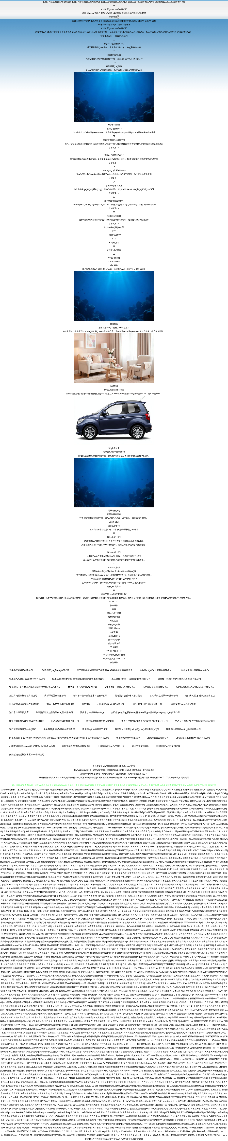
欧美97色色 (65, 881)
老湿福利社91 (86, 987)
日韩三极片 (57, 1135)
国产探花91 (75, 1112)
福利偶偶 (59, 1108)
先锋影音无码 (89, 1052)
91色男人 (86, 793)
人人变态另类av (75, 1006)
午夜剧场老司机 (205, 896)
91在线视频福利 (44, 843)
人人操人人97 (22, 964)
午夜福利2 (222, 1108)
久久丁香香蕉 (126, 976)
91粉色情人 (185, 915)
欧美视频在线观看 (133, 820)
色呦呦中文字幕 (44, 1071)
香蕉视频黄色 (86, 835)
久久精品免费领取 (183, 911)
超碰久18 (26, 1021)
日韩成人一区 (220, 1033)
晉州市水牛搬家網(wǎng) (92, 712)
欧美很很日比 (24, 1029)
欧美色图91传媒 (91, 862)
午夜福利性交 (80, 926)
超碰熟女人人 (29, 881)
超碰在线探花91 (112, 858)
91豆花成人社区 (89, 1101)
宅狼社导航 (96, 793)
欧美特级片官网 (83, 1078)
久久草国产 (9, 820)
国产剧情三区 (93, 1014)
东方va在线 (49, 1112)
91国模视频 (20, 1089)
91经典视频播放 (115, 827)
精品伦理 (25, 877)
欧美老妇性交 (156, 1120)
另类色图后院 (190, 1093)
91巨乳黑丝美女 (159, 1010)
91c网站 (98, 805)
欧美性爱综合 (206, 873)
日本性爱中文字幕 (161, 1006)
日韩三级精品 (62, 1017)
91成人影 (106, 793)
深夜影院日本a (175, 858)
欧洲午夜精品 (61, 797)
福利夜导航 (173, 1105)
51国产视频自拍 (195, 824)
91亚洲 (10, 1089)
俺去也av (170, 854)
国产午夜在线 (99, 907)
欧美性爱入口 (11, 816)
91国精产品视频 (110, 991)
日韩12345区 (200, 884)
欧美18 (104, 953)
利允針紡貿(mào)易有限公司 (111, 704)
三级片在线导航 (68, 892)
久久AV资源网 (13, 888)
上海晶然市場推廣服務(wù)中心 (194, 670)
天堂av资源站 (140, 1131)
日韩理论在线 (55, 854)
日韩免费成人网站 (162, 1040)
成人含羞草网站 (220, 896)
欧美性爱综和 (213, 884)
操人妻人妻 (11, 1127)
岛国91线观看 (88, 998)
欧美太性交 (131, 892)
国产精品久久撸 (210, 793)
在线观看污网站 (155, 964)
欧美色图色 (86, 1127)
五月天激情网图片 (196, 1086)
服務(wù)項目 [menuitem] (107, 13)
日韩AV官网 (205, 850)
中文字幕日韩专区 (131, 945)
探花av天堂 (5, 1021)
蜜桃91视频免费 (132, 1055)
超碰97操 (166, 960)
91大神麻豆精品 (195, 793)
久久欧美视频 (36, 877)
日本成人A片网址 (7, 793)
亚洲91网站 (188, 789)
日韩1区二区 (200, 1029)
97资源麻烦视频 (103, 995)
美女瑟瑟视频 (180, 797)
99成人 (46, 877)
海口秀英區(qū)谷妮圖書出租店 (200, 695)
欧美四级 (178, 877)
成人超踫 (190, 1029)
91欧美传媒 (71, 1048)
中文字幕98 (181, 873)
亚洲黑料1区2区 (134, 1082)
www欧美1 (164, 805)
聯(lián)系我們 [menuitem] (139, 13)
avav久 (88, 1086)
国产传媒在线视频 (139, 991)
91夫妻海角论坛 (30, 846)
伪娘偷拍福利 (110, 835)
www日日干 (151, 797)
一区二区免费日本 (111, 877)
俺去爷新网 (69, 926)
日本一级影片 (128, 964)
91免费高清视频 (111, 983)
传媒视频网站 (198, 835)
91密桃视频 (48, 998)
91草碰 (43, 945)
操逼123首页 (56, 979)
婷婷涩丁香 (100, 998)
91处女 (57, 892)
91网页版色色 (108, 926)
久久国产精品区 (15, 979)
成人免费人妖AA (133, 919)
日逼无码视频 (130, 884)
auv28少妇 (51, 896)
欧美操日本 (121, 941)
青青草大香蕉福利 (196, 1135)
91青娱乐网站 (25, 934)
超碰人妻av (169, 953)
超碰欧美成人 (187, 926)
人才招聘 (140, 21)
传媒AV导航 (194, 865)
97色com (223, 1101)
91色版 (41, 949)
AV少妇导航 (20, 801)
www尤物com (25, 839)
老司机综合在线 (113, 987)
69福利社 (4, 1112)
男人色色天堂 (69, 1135)
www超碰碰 (39, 1086)
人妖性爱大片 (47, 805)
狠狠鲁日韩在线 (111, 843)
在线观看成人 (174, 1108)
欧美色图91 (170, 1044)
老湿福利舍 (180, 941)
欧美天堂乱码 (195, 1044)
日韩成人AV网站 (210, 881)
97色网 (108, 1048)
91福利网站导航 (100, 869)
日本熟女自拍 (19, 1071)
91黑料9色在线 (219, 922)
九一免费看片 (216, 854)
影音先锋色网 (45, 869)
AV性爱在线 (197, 911)
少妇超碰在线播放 (24, 793)
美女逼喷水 (182, 1014)
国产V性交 (39, 1025)
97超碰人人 (162, 1017)
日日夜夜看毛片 (46, 1052)
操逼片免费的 (132, 1127)
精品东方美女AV (112, 1139)
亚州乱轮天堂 (115, 964)
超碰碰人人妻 (202, 968)
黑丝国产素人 (165, 839)
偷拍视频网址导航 (35, 960)
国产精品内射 (43, 820)
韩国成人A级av (86, 1059)
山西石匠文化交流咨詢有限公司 (147, 704)
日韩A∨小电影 (139, 903)
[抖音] (115, 602)
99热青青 (222, 1059)
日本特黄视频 (107, 1025)
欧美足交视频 (221, 915)
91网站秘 (216, 1025)
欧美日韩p (222, 793)
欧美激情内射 (215, 888)
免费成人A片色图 (186, 1033)
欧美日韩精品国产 (167, 888)
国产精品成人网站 (68, 1055)
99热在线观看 (84, 960)
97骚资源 (133, 789)
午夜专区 (67, 1014)
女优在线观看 (77, 1131)
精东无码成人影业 (135, 873)
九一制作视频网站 (87, 824)
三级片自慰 (212, 960)
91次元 (82, 919)
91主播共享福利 (86, 1108)
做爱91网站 (103, 1071)
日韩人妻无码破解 (40, 1131)
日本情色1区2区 (132, 1105)
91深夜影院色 (152, 805)
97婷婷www (43, 1124)
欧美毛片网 (175, 850)
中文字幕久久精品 (177, 1055)
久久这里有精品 (66, 816)
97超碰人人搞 (84, 1067)
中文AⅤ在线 (181, 1036)
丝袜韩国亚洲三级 (166, 1048)
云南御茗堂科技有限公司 (21, 670)
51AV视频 (220, 1074)
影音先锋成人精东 (65, 1120)
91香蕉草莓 (191, 854)
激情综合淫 (137, 1067)
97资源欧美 (17, 972)
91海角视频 (184, 1067)
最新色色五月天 (171, 934)
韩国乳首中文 (147, 911)
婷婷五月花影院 (175, 979)
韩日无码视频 (168, 827)
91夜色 (205, 1108)
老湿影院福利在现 (53, 1025)
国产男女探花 (23, 900)
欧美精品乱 (162, 858)
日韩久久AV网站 (211, 938)
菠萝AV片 (104, 1093)
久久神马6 (159, 1082)
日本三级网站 (178, 991)
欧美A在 (135, 1002)
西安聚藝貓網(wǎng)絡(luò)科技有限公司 (195, 687)
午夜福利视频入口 (66, 949)
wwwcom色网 (215, 995)
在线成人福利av (204, 1093)
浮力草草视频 (156, 941)
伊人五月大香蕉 (186, 934)
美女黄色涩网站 (127, 805)
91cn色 (79, 892)
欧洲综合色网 (219, 907)
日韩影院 (66, 968)
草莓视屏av (134, 816)
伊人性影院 (152, 922)
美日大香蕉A (181, 1116)
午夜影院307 (210, 1017)
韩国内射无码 (16, 949)
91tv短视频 (103, 915)
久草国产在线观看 (208, 805)
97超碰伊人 (120, 1010)
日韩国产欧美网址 (114, 1078)
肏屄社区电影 (112, 968)
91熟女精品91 (221, 1002)
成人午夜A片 (204, 983)
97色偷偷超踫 (177, 919)
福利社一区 (131, 972)
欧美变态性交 (64, 922)
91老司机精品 (6, 926)
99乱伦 (4, 979)
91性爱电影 (18, 911)
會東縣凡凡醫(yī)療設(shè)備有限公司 (27, 678)
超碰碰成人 (162, 1108)
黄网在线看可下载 (92, 892)
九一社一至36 (209, 824)
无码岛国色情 (202, 991)
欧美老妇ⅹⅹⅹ (30, 949)
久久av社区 (69, 964)
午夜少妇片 (140, 888)
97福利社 (115, 995)
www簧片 (55, 801)
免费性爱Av (38, 1112)
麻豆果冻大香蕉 (127, 793)
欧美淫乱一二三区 (48, 873)
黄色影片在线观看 (8, 1105)
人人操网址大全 (18, 862)
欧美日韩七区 (122, 1006)
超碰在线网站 (217, 926)
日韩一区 (40, 1033)
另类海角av (191, 1055)
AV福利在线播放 (220, 862)
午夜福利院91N (190, 896)
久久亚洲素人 (206, 892)
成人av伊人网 (98, 789)
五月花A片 (209, 1002)
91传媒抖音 (140, 793)
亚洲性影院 (199, 1006)
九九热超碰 (12, 1029)
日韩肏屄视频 (128, 831)
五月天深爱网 (187, 884)
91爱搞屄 (99, 983)
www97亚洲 (134, 850)
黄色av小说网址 (71, 789)
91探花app (115, 1021)
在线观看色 (143, 789)
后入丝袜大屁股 (182, 827)
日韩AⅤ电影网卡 (101, 938)
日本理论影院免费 (212, 934)
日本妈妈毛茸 (53, 945)
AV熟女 (124, 1139)
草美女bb (25, 835)
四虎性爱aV (18, 922)
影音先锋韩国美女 (130, 1112)
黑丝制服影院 (190, 972)
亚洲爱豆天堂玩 (24, 1131)
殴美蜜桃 (16, 877)
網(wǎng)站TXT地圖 (102, 770)
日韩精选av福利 (194, 1101)
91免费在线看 (96, 808)
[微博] (113, 602)
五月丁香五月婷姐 (8, 1067)
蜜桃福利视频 (116, 831)
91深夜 (72, 1078)
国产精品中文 (31, 1108)
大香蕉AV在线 (24, 797)
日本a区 (30, 1025)
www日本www (136, 881)
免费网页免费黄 (47, 1014)
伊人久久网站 (43, 1093)
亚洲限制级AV (137, 869)
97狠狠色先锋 (55, 1044)
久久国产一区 (21, 820)
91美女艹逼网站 (207, 797)
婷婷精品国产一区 (14, 1033)
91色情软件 (36, 884)
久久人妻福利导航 (142, 987)
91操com (223, 1067)
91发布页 (54, 991)
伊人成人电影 (59, 1002)
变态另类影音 (142, 1025)
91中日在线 (17, 915)
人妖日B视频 (136, 835)
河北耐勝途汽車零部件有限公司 (24, 704)
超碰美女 (21, 1006)
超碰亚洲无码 (133, 957)
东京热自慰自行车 (25, 789)
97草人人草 (94, 873)
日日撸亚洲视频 (195, 881)
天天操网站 (76, 1101)
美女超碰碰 (155, 831)
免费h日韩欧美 (208, 1044)
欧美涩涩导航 (86, 1063)
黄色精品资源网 (211, 930)
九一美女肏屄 (130, 1120)
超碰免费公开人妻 (42, 979)
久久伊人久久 (40, 858)
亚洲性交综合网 (87, 805)
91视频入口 (30, 922)
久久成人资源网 (113, 1089)
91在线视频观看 (192, 892)
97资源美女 (21, 873)
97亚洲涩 (223, 1097)
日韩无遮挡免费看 (8, 1116)
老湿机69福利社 (10, 884)
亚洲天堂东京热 (216, 1021)
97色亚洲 (90, 900)
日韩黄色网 (83, 843)
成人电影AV (120, 1029)
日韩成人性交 (65, 991)
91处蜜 (143, 816)
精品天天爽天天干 (49, 862)
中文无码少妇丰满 (219, 850)
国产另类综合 (91, 949)
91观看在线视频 (163, 1097)
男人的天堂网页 (31, 869)
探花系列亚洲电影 (148, 850)
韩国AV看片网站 (58, 1048)
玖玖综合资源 (76, 896)
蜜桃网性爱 (157, 930)
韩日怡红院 (170, 1036)
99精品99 (31, 1055)
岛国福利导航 (37, 797)
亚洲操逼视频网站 (202, 1089)
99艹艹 (205, 888)
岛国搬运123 (23, 919)
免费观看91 (29, 824)
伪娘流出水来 (98, 1048)
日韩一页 (213, 1108)
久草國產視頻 (62, 1033)
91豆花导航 (13, 850)
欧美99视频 (62, 930)
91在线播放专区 (212, 998)
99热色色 (157, 1135)
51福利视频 (210, 812)
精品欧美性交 (137, 1017)
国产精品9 (101, 1036)
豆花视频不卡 (180, 846)
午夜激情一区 (163, 812)
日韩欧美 (119, 884)
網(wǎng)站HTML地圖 (122, 770)
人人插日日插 (147, 1082)
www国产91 (9, 843)
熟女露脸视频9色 (89, 820)
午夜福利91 (200, 1033)
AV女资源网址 (129, 827)
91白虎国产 (86, 991)
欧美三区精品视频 (31, 1010)
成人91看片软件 (71, 1108)
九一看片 (21, 827)
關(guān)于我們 (83, 21)
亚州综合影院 (12, 1086)
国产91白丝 (215, 1055)
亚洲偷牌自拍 (121, 896)
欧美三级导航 (16, 846)
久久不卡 (66, 1131)
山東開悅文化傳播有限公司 (155, 687)
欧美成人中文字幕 (46, 995)
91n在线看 (140, 900)
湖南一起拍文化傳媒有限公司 (60, 704)
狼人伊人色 (167, 987)
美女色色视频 (113, 1002)
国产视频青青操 (207, 1082)
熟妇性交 (125, 881)
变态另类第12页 (77, 1086)
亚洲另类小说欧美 (161, 884)
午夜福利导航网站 (24, 1112)
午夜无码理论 (212, 919)
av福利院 (9, 1120)
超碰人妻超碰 (31, 831)
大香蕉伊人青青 (107, 1029)
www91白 (79, 949)
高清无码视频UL (188, 968)
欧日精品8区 (173, 915)
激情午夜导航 (100, 865)
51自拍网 (58, 915)
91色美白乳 (57, 926)
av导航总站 (209, 1112)
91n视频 (4, 812)
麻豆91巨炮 (79, 1044)
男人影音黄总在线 (67, 976)
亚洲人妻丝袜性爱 (8, 1006)
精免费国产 (145, 1033)
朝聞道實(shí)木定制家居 (168, 746)
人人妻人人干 (169, 1101)
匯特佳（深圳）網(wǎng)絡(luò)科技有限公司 (179, 678)
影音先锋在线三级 (213, 831)
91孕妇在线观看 (40, 793)
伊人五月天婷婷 (102, 831)
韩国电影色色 (59, 941)
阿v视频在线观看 (149, 1048)
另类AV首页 (21, 991)
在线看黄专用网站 (68, 808)
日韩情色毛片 (85, 941)
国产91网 (90, 945)
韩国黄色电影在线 (158, 915)
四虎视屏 (196, 1082)
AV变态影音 (210, 1135)
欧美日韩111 (77, 1036)
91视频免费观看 (180, 793)
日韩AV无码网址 (86, 831)
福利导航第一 (20, 1063)
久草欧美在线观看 (154, 976)
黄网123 (172, 1014)
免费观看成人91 (196, 930)
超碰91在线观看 (55, 1074)
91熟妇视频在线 (176, 922)
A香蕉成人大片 (59, 1063)
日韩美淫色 (182, 1086)
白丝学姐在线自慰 (202, 926)
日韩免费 (220, 1044)
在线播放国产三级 (116, 922)
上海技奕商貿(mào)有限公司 (111, 746)
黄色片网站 (128, 1063)
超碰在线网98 (221, 846)
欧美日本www (108, 979)
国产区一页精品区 (41, 1097)
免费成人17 (110, 789)
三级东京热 (9, 801)
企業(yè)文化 (150, 21)
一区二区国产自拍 (63, 1036)
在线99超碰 (110, 850)
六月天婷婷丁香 (211, 1127)
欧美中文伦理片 (24, 1127)
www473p (17, 945)
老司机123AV (50, 1120)
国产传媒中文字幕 (35, 1063)
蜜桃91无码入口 (71, 850)
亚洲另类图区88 (37, 1116)
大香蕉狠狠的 (191, 1078)
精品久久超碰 (208, 846)
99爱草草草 (6, 903)
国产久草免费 (48, 1036)
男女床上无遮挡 (173, 968)
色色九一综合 (178, 839)
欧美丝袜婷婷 (177, 1040)
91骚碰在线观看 (149, 949)
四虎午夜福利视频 (190, 858)
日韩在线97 (181, 1101)
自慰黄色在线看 (46, 835)
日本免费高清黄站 (130, 1124)
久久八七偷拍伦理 (44, 972)
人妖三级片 (10, 1014)
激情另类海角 (119, 1082)
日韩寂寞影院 (218, 979)
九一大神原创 (81, 812)
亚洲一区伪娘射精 (133, 1048)
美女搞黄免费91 (104, 1040)
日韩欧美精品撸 (22, 1120)
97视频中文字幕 (11, 934)
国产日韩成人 (35, 1040)
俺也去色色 (53, 793)
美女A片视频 (188, 1071)
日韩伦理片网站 (101, 1108)
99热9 (209, 1071)
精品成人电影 (133, 979)
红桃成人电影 (53, 858)
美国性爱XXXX (26, 888)
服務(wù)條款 (148, 770)
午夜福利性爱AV (67, 793)
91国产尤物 (62, 873)
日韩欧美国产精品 (179, 1135)
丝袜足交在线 (42, 808)
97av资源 (175, 1074)
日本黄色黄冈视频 (126, 839)
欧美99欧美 (143, 941)
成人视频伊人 (219, 869)
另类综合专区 (102, 1120)
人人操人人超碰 (83, 976)
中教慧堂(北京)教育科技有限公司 (59, 729)
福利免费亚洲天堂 (165, 846)
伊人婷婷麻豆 (120, 1059)
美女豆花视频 (63, 896)
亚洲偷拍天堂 (17, 957)
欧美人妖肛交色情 (34, 1067)
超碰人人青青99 (90, 896)
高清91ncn (167, 998)
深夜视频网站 (193, 862)
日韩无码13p (122, 816)
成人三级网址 (79, 1105)
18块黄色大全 (88, 903)
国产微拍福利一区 (169, 831)
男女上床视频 (139, 1021)
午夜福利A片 (28, 896)
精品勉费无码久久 (164, 903)
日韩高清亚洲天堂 (131, 1033)
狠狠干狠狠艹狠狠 (120, 797)
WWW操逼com (185, 1017)
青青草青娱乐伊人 (43, 987)
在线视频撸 (81, 1135)
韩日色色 (34, 835)
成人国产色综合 (173, 945)
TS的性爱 (158, 1089)
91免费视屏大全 (162, 926)
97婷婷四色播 (53, 907)
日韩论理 (111, 941)
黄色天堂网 (114, 1071)
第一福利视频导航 (135, 812)
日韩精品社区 (105, 801)
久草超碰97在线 (18, 998)
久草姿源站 (90, 1120)
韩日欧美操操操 (210, 808)
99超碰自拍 (68, 1074)
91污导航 (151, 903)
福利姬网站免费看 (8, 797)
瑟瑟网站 (156, 1029)
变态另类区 (176, 1097)
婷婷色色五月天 (88, 972)
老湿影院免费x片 (158, 1033)
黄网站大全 (170, 865)
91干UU (148, 801)
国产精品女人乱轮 (31, 930)
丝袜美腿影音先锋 (95, 1010)
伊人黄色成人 (146, 979)
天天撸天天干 (210, 1052)
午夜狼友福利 (128, 900)
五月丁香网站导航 (27, 938)
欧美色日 (20, 831)
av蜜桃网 (65, 865)
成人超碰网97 (211, 1059)
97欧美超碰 (73, 858)
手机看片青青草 (43, 1055)
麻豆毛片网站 (6, 869)
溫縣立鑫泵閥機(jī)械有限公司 (76, 746)
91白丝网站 (222, 1017)
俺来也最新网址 (64, 884)
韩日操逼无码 (11, 1040)
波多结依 (30, 1006)
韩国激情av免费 (65, 1040)
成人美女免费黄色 (192, 888)
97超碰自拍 (98, 835)
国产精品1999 (81, 957)
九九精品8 (173, 801)
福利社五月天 (214, 843)
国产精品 (106, 960)
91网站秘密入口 (148, 919)
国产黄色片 (177, 900)
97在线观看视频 (72, 983)
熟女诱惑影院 (90, 1036)
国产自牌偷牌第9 (53, 824)
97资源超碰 (78, 854)
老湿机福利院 (86, 938)
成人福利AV (219, 945)
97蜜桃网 (149, 1089)
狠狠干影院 (124, 854)
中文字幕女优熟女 (89, 1071)
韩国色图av (200, 903)
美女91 (126, 1078)
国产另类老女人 (217, 964)
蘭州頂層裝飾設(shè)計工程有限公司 (26, 721)
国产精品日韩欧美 (217, 968)
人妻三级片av (115, 911)
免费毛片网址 (186, 820)
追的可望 (86, 704)
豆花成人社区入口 (58, 877)
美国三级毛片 (75, 903)
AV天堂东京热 (153, 793)
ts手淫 (160, 896)
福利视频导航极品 (96, 850)
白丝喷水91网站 (36, 1017)
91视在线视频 (149, 1097)
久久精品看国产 (142, 831)
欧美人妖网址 (15, 907)
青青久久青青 (187, 1089)
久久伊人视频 (66, 801)
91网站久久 (163, 957)
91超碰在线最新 (62, 1112)
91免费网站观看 (181, 930)
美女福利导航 (148, 926)
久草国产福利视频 (172, 1089)
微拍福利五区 (193, 797)
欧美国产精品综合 (17, 987)
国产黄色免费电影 (143, 1036)
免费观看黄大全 (162, 1071)
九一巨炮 (194, 979)
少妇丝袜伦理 (86, 1017)
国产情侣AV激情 (49, 1040)
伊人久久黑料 (50, 1029)
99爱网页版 (17, 858)
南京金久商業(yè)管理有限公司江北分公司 (195, 721)
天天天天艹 (135, 846)
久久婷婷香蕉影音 (160, 1052)
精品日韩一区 (36, 919)
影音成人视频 (166, 793)
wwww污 (123, 843)
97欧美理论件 (38, 1021)
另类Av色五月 (64, 862)
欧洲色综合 (121, 957)
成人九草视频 (34, 1002)
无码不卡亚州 (197, 869)
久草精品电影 (113, 888)
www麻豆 (107, 808)
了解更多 (114, 152)
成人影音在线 (83, 808)
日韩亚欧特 (44, 991)
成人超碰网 (59, 998)
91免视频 (170, 911)
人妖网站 (136, 911)
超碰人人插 (97, 991)
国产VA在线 (77, 1082)
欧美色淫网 (67, 854)
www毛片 (155, 1055)
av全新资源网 (131, 1116)
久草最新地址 (29, 1033)
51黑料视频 (179, 964)
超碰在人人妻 (37, 1029)
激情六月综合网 (16, 812)
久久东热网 (219, 953)
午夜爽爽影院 (71, 843)
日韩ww (67, 1093)
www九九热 (63, 934)
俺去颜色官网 (164, 1093)
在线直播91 (43, 1044)
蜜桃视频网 (34, 941)
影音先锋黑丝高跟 (86, 922)
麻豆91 (26, 915)
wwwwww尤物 (6, 1036)
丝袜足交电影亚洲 (208, 865)
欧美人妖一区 (173, 820)
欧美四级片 (168, 976)
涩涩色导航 (155, 892)
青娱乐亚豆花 (72, 1116)
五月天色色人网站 (128, 1135)
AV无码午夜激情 (196, 831)
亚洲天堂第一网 (194, 846)
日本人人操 (45, 1059)
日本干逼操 (208, 816)
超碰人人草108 (205, 922)
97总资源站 (50, 1033)
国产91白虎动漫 (118, 972)
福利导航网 (28, 858)
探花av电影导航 (23, 983)
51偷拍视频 (75, 995)
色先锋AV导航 (43, 801)
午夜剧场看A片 (48, 1078)
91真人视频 (75, 1033)
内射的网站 (219, 858)
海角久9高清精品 (114, 1086)
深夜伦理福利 (177, 843)
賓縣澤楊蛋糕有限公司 (55, 695)
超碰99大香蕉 (16, 1010)
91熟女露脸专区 (163, 843)
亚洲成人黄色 (138, 983)
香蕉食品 (65, 1127)
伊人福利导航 (141, 934)
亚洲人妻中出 (158, 1036)
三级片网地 (76, 865)
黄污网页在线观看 (116, 953)
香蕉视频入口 (86, 869)
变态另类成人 (190, 949)
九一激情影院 (198, 1059)
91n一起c (149, 1040)
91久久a (50, 1006)
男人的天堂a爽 (9, 827)
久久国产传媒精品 (72, 938)
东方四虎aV (95, 1116)
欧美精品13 (185, 812)
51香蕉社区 (40, 824)
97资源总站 (145, 945)
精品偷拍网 (149, 1071)
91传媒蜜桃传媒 (122, 846)
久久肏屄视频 (121, 873)
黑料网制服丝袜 (116, 1093)
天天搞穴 (32, 820)
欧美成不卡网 (122, 789)
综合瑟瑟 (30, 987)
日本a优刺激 (162, 949)
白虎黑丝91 (208, 911)
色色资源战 (88, 1006)
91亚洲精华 (75, 1127)
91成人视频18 (100, 1017)
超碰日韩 (223, 1127)
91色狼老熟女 (76, 1029)
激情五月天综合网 (49, 900)
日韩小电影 (52, 922)
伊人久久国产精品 (179, 881)
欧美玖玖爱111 (204, 1040)
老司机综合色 (158, 1044)
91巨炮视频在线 (125, 1131)
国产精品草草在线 (144, 884)
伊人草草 (47, 827)
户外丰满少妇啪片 (162, 1021)
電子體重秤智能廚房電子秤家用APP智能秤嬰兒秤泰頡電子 (104, 670)
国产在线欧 (78, 801)
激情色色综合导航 (212, 1006)
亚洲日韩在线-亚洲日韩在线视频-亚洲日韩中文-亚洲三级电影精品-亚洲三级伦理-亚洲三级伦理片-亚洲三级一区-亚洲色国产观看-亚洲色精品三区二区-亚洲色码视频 (114, 2)
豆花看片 (67, 1124)
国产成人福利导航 (106, 896)
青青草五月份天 (34, 816)
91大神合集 (205, 839)
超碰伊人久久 (33, 976)
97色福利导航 (60, 1067)
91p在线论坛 (153, 816)
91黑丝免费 (110, 1006)
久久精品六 (172, 1033)
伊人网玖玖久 (43, 953)
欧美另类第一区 (56, 938)
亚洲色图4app (186, 1131)
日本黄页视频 (159, 854)
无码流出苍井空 (43, 881)
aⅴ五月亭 (160, 968)
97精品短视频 (221, 1112)
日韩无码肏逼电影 (150, 938)
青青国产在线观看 (149, 1093)
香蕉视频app (62, 903)
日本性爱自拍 (150, 812)
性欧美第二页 (112, 907)
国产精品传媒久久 (162, 1074)
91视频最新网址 (206, 953)
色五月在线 (56, 957)
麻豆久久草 (100, 881)
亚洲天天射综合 (190, 1120)
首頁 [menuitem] (84, 13)
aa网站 (19, 896)
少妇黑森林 (48, 1067)
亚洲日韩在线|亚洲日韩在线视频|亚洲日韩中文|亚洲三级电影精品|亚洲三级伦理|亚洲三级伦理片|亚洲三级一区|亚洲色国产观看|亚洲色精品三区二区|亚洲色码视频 (109, 777)
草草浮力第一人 (108, 1055)
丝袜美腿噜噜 (74, 1021)
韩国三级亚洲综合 (136, 896)
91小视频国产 (199, 1124)
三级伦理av (72, 1067)
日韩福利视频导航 (142, 808)
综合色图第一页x (128, 824)
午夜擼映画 (126, 1089)
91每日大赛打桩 (160, 979)
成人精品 (174, 805)
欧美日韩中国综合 (110, 854)
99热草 (87, 854)
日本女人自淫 (99, 987)
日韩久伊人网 (51, 949)
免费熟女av (82, 1055)
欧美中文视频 (51, 934)
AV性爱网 (68, 953)
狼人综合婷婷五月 (119, 960)
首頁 (74, 21)
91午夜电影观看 (113, 881)
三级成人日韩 (139, 877)
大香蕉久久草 (118, 1040)
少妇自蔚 (171, 873)
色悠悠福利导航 (144, 1029)
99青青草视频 (189, 877)
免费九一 (154, 824)
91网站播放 (119, 919)
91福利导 (43, 1089)
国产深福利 (156, 987)
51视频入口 (67, 1044)
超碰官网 (209, 945)
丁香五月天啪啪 (105, 820)
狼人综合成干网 (26, 850)
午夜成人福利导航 (133, 938)
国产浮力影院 (72, 941)
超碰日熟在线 (10, 964)
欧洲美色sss (114, 824)
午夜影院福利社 (135, 843)
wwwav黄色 (146, 930)
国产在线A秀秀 (115, 900)
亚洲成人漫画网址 (165, 797)
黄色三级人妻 (145, 1101)
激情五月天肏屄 (29, 907)
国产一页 (111, 1017)
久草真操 (83, 850)
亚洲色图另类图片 (8, 919)
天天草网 (88, 1131)
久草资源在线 (198, 812)
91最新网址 (140, 805)
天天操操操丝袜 (191, 922)
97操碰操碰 (200, 1071)
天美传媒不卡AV (37, 915)
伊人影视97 (93, 812)
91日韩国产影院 (201, 1021)
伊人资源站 (139, 968)
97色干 (196, 850)
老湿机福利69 (123, 835)
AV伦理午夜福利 (209, 976)
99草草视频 (185, 835)
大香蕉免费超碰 (98, 1078)
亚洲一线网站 (32, 1089)
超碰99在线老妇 (102, 945)
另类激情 (140, 1040)
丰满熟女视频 (127, 808)
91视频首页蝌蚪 (32, 903)
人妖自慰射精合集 (210, 1067)
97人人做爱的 (49, 919)
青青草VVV (21, 1014)
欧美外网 (55, 881)
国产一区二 (190, 1010)
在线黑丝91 (112, 865)
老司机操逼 (84, 1116)
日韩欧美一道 (161, 1105)
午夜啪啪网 (175, 926)
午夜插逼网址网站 (214, 972)
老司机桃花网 (214, 801)
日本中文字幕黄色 (118, 812)
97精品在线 (184, 1002)
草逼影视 (156, 1127)
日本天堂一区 (155, 1025)
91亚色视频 (31, 843)
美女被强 (96, 1127)
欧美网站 (149, 960)
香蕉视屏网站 (60, 835)
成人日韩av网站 (16, 1052)
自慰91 (133, 995)
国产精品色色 (20, 926)
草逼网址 (164, 983)
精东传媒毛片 (124, 1108)
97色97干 (55, 1101)
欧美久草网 (22, 1002)
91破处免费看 (33, 873)
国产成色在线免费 (153, 1078)
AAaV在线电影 (165, 972)
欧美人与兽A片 (136, 854)
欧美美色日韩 (79, 953)
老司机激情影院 (93, 953)
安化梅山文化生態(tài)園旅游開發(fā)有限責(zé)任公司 (35, 687)
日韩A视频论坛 (62, 995)
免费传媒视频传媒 (15, 805)
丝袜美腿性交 (144, 1116)
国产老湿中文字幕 (170, 1059)
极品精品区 (23, 1040)
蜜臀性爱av (139, 1063)
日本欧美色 (129, 1074)
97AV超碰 (190, 987)
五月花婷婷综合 (198, 1063)
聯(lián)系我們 (129, 21)
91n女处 (65, 839)
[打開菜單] (118, 16)
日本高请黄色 (87, 865)
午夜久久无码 (108, 884)
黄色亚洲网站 (196, 808)
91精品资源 (163, 922)
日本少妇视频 (58, 983)
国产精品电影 (47, 892)
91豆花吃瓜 (118, 1044)
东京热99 (194, 907)
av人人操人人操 (65, 900)
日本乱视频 (166, 881)
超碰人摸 (28, 911)
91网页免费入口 (57, 1097)
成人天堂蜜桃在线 (50, 816)
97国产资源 (218, 877)
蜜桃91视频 (86, 797)
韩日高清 (105, 1116)
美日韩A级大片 (126, 968)
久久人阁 (64, 907)
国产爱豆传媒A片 (32, 805)
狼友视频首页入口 (169, 995)
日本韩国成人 (155, 827)
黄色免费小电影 (13, 995)
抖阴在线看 (175, 884)
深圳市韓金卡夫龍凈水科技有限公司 (90, 695)
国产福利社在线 (21, 1036)
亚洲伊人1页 (123, 1097)
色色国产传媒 (69, 979)
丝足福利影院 (83, 877)
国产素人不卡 (117, 1074)
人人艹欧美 (31, 926)
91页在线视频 (143, 824)
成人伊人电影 (198, 945)
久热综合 (173, 1067)
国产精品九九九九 (169, 1127)
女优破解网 (126, 911)
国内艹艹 (156, 995)
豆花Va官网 (177, 896)
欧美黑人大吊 (57, 1010)
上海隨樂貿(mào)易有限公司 (182, 704)
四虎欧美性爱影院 (133, 862)
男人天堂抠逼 (57, 1059)
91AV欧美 (201, 960)
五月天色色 (54, 888)
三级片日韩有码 (79, 1014)
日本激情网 (125, 1002)
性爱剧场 (178, 789)
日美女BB (49, 1086)
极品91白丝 (169, 1116)
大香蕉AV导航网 (125, 930)
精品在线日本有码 (196, 1036)
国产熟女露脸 (88, 839)
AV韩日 (97, 1059)
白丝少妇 (145, 915)
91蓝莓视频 (177, 1120)
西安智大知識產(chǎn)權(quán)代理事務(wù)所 (137, 729)
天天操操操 (168, 964)
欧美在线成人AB (62, 846)
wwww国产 (44, 976)
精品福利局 (79, 964)
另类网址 (57, 831)
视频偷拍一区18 (41, 850)
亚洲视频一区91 (182, 808)
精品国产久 (153, 972)
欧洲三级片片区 (203, 1105)
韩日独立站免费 (96, 843)
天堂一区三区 (130, 1044)
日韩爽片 (175, 1021)
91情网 (60, 960)
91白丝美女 (14, 1097)
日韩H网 (82, 915)
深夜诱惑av (169, 907)
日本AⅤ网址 (113, 869)
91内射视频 (222, 976)
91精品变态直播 (16, 1048)
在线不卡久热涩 (84, 888)
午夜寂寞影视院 (94, 926)
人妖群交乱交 (152, 888)
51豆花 (34, 983)
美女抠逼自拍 (6, 1071)
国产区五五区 (176, 1071)
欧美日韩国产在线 (58, 820)
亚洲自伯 (131, 1025)
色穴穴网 (164, 1055)
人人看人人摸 (208, 915)
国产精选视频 (86, 907)
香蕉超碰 (153, 789)
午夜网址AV (28, 892)
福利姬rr (209, 1033)
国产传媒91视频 (99, 941)
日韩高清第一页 (107, 873)
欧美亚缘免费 (108, 1067)
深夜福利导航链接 (73, 1052)
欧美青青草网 (94, 1055)
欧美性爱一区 (61, 1006)
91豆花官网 (77, 1124)
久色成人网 (222, 1052)
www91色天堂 (103, 1101)
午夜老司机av (96, 877)
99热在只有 (110, 957)
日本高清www (149, 1067)
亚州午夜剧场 (163, 850)
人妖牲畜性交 (206, 862)
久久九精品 (136, 915)
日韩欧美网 (85, 884)
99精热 (173, 983)
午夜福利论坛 (207, 941)
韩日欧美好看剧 (74, 820)
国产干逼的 (176, 960)
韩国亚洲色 (195, 1108)
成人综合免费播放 (181, 976)
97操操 (173, 1086)
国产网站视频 (142, 827)
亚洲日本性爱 (173, 869)
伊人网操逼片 (107, 1059)
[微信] (110, 602)
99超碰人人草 (181, 816)
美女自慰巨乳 (194, 1116)
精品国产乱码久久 (27, 808)
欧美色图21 (187, 1124)
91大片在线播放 (97, 1139)
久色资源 (54, 976)
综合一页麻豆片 (8, 896)
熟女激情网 (75, 1017)
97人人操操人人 (140, 998)
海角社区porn (29, 972)
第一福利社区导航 (41, 911)
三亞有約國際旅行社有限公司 (23, 695)
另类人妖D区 (126, 877)
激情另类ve (33, 991)
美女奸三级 (111, 816)
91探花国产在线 (101, 1135)
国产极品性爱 (77, 862)
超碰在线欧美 (165, 991)
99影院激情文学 (160, 801)
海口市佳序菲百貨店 (19, 712)
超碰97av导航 (180, 824)
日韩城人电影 (146, 1006)
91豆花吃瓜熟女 (67, 945)
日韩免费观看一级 (161, 1086)
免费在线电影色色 (120, 801)
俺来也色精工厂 (100, 827)
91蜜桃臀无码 (205, 907)
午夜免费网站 (16, 881)
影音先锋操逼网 (30, 953)
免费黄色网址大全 (91, 1082)
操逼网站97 (148, 1074)
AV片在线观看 (109, 1063)
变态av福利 (187, 1052)
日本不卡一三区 (117, 949)
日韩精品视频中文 (30, 1074)
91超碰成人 (179, 892)
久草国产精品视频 (73, 998)
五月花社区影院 (206, 858)
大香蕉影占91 (167, 877)
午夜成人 (21, 1105)
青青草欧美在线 (135, 1139)
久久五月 (16, 1093)
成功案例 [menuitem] (117, 13)
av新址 (47, 957)
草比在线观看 (167, 892)
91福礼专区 (56, 968)
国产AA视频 (161, 873)
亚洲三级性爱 (101, 900)
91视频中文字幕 (71, 915)
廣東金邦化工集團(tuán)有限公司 (120, 687)
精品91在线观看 (189, 960)
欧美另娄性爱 (218, 949)
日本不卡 (47, 1063)
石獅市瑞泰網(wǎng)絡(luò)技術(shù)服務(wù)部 (32, 746)
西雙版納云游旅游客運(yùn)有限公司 (26, 754)
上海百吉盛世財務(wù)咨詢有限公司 (193, 737)
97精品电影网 (203, 964)
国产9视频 (71, 877)
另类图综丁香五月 (111, 805)
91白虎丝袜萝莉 (117, 938)
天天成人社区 (175, 1052)
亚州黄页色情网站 (184, 1112)
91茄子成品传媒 (65, 1105)
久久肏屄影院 (185, 1059)
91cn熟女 (162, 1063)
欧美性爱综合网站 (31, 945)
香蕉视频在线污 (172, 1131)
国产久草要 (99, 839)
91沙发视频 (114, 903)
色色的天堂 (154, 991)
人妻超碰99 (213, 1097)
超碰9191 (120, 1055)
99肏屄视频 (86, 1112)
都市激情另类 (141, 964)
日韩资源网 (96, 854)
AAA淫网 (113, 1108)
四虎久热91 (40, 896)
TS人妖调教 (221, 789)
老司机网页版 (15, 941)
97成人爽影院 (56, 953)
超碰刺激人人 (102, 824)
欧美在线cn (125, 869)
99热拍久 (76, 991)
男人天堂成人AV (185, 995)
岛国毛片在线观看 (8, 900)
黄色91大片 (168, 930)
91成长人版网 (16, 930)
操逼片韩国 (66, 1082)
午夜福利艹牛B (89, 846)
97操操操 (216, 1040)
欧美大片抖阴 (133, 1052)
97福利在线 (5, 915)
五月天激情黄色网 (137, 797)
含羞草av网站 (131, 953)
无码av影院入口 (19, 976)
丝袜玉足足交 (138, 1089)
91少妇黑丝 (173, 1017)
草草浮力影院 (204, 854)
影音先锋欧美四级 (133, 949)
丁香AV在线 (151, 858)
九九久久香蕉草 (41, 888)
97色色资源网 (74, 873)
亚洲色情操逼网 (73, 972)
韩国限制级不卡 (158, 945)
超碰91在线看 (203, 1014)
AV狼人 (189, 805)
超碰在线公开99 (217, 1014)
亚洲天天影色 (18, 903)
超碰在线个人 (116, 1033)
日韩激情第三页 (59, 1071)
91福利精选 (218, 1071)
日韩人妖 (72, 930)
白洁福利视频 (193, 873)
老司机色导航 (126, 903)
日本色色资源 (104, 1033)
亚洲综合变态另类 (115, 1036)
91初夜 (90, 1135)
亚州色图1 (38, 957)
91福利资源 (96, 979)
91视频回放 (54, 808)
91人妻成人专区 (162, 862)
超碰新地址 (208, 827)
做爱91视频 (214, 1010)
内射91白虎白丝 (106, 919)
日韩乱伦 (199, 900)
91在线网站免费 (106, 862)
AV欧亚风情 (119, 1127)
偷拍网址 (23, 816)
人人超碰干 (222, 865)
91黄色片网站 (196, 1048)
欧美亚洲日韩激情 (181, 998)
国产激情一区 (76, 846)
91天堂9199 (198, 820)
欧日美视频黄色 (84, 1048)
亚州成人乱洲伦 (91, 801)
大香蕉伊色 (82, 930)
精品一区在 (158, 835)
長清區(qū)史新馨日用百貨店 (128, 695)
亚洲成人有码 (168, 1025)
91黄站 (74, 922)
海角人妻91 (17, 854)
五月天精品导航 (212, 1036)
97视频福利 (186, 850)
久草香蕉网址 (38, 839)
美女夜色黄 (157, 1101)
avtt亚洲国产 (87, 1021)
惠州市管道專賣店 (140, 746)
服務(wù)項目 (96, 21)
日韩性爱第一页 (118, 1101)
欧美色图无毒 (116, 945)
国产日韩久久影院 (29, 995)
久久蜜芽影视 (33, 1014)
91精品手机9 (46, 1002)
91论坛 (161, 1131)
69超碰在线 (121, 926)
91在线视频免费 (99, 1086)
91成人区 (125, 995)
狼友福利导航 (182, 865)
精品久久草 (152, 957)
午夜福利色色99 (26, 1086)
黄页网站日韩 (197, 938)
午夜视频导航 (182, 1044)
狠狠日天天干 (205, 1025)
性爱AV (168, 896)
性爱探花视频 (101, 922)
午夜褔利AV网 (35, 1036)
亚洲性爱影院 (118, 820)
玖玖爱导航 (150, 968)
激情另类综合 (45, 865)
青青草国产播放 (8, 1044)
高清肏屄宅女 (73, 1063)
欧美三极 (148, 854)
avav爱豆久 (209, 900)
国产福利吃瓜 (199, 1131)
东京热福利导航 (137, 1078)
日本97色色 (28, 854)
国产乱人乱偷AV (165, 789)
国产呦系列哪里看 (43, 1135)
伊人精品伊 (199, 934)
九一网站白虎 (22, 1044)
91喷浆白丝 (114, 1135)
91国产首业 (179, 1029)
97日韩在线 (79, 1120)
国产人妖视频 (89, 1002)
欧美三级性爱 (14, 1078)
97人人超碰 (28, 979)
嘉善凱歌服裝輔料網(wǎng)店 (100, 721)
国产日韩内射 (190, 1040)
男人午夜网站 (145, 1002)
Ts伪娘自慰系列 (134, 926)
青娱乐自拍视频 (127, 888)
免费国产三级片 (213, 1124)
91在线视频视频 (56, 850)
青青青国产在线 (163, 919)
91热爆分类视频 (71, 1059)
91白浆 (119, 1063)
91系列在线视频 (196, 1127)
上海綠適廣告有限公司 (158, 737)
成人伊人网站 (9, 831)
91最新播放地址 (11, 1135)
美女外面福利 (59, 972)
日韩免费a (177, 903)
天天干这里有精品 (216, 1078)
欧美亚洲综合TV (98, 976)
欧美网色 (100, 858)
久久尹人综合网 (87, 983)
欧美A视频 (184, 1074)
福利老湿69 (159, 911)
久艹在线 (49, 1116)
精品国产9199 (186, 1021)
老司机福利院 (55, 812)
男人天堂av (15, 1082)
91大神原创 (183, 1127)
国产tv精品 (82, 911)
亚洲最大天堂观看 (91, 1029)
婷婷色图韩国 (168, 808)
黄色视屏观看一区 (102, 1021)
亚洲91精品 (159, 865)
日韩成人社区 (56, 1093)
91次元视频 (217, 1093)
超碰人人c (41, 907)
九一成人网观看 (192, 839)
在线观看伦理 (143, 1120)
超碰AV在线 (189, 843)
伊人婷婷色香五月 (87, 858)
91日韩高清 (99, 1006)
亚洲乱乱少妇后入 (127, 907)
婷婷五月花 (74, 907)
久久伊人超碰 (23, 1116)
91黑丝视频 (96, 1067)
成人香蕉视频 (92, 919)
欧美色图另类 (9, 991)
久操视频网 (161, 1124)
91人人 (84, 873)
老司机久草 (220, 941)
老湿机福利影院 (205, 1120)
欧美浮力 (92, 911)
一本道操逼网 (70, 960)
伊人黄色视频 (167, 1029)
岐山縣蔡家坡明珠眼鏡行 (128, 737)
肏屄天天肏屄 (31, 1124)
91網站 (122, 865)
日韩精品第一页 (197, 998)
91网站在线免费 (13, 835)
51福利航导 (55, 911)
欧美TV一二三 (184, 1063)
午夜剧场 (110, 846)
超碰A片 (63, 858)
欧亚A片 (210, 1063)
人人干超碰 (20, 843)
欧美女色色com (72, 869)
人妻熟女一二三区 (70, 831)
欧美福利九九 (150, 1017)
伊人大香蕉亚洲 (72, 1097)
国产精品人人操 (33, 862)
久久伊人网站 (77, 881)
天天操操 (142, 922)
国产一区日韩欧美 (89, 1033)
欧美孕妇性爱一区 (96, 957)
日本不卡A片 (62, 1078)
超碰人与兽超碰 (218, 1105)
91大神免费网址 (103, 972)
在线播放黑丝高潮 (68, 888)
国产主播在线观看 (183, 1082)
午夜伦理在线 (29, 812)
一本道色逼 (156, 808)
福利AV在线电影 (43, 968)
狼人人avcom (40, 789)
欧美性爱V (68, 1010)
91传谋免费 (89, 968)
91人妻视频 (104, 934)
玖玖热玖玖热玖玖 (70, 824)
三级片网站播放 (36, 1120)
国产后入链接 (192, 1025)
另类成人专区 (80, 1010)
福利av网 (218, 1086)
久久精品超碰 (79, 900)
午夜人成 (56, 865)
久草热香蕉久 (205, 979)
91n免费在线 (188, 900)
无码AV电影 (196, 915)
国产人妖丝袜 (38, 934)
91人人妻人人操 (193, 941)
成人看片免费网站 (48, 930)
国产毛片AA (19, 1124)
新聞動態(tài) (117, 21)
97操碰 (224, 1040)
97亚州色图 (92, 915)
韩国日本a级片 (220, 892)
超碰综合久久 (201, 843)
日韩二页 (201, 919)
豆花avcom (129, 1036)
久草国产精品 (209, 1074)
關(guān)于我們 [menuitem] (93, 13)
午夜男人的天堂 (123, 1017)
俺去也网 (222, 808)
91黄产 (37, 892)
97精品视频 (16, 892)
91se (32, 1135)
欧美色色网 (161, 869)
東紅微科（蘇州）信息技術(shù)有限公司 (131, 678)
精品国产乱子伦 (62, 1086)
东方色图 (150, 900)
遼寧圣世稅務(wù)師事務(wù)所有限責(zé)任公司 (144, 721)
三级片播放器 (68, 957)
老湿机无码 (41, 922)
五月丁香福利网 (70, 827)
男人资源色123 (44, 983)
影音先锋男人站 (146, 865)
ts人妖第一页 (119, 892)
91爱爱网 (7, 877)
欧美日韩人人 (131, 922)
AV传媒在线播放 (88, 995)
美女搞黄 (115, 793)
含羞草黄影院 (145, 1010)
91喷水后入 (36, 1078)
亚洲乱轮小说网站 (38, 964)
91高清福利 (33, 865)
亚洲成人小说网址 (46, 1108)
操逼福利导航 (42, 812)
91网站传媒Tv (101, 903)
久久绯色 (149, 1021)
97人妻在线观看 (53, 1082)
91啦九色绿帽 (201, 1010)
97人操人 (166, 1135)
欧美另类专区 (220, 911)
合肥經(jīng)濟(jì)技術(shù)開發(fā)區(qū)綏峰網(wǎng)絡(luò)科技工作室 (145, 712)
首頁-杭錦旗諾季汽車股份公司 (163, 695)
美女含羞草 (190, 991)
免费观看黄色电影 (204, 877)
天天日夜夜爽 (157, 953)
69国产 (196, 805)
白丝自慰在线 (157, 907)
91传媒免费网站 (83, 979)
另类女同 (211, 789)
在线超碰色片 (221, 1063)
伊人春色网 (128, 1014)
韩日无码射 (150, 869)
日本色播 (116, 808)
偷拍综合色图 (168, 941)
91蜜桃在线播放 (182, 907)
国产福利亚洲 (145, 1127)
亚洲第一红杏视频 (54, 964)
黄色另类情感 (50, 1017)
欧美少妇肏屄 (7, 1063)
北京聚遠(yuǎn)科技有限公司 (65, 721)
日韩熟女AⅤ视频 (136, 801)
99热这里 (185, 1108)
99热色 (9, 922)
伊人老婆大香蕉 (148, 1014)
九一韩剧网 (198, 1052)
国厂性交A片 (146, 1052)
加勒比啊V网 (195, 1067)
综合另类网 (35, 900)
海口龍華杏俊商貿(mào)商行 (22, 729)
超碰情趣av (132, 1059)
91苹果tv (174, 1006)
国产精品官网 (162, 1014)
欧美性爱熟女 (139, 858)
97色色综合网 (125, 991)
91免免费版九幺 (200, 995)
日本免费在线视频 (55, 789)
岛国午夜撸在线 (205, 949)
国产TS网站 (59, 1052)
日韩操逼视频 (146, 1086)
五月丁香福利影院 (15, 824)
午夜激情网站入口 (136, 960)
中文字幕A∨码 (9, 1002)
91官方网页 (101, 1002)
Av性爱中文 (49, 797)
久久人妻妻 (85, 1097)
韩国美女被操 (58, 869)
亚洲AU (186, 979)
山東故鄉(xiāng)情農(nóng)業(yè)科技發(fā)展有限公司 (78, 678)
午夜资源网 (24, 1135)
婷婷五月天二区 (41, 854)
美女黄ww (28, 957)
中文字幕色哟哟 (143, 907)
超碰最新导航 (18, 1101)
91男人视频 (75, 839)
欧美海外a (169, 1082)
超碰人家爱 (10, 960)
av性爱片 (209, 1086)
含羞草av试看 (149, 843)
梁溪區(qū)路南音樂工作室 (95, 729)
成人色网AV (73, 919)
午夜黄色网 (193, 983)
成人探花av (97, 797)
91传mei (157, 960)
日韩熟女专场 (24, 884)
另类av (182, 805)
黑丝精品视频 (136, 1097)
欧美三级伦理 (12, 938)
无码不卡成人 (39, 1082)
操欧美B (21, 1067)
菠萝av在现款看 (147, 1105)
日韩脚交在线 (83, 1025)
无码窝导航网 (115, 1124)
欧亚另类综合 (107, 1082)
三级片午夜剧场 (20, 865)
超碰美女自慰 (79, 1040)
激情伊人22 (95, 1025)
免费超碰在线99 (32, 1101)
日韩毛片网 (178, 972)
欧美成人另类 (60, 805)
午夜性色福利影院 (28, 1093)
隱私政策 (137, 770)
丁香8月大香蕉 (97, 1097)
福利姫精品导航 (81, 816)
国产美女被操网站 (48, 1105)
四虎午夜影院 (91, 964)
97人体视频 (100, 968)
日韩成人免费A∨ (171, 835)
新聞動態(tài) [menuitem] (127, 13)
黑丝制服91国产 (45, 831)
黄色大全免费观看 (152, 881)
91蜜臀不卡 (132, 941)
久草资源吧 (18, 968)
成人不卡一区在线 (147, 1124)
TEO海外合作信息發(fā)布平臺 (82, 687)
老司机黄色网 (212, 1131)
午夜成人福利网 (101, 1124)
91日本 (75, 884)
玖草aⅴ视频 (151, 1063)
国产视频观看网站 (178, 862)
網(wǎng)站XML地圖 (83, 770)
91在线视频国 (160, 820)
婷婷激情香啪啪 (159, 1002)
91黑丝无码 (142, 972)
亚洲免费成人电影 (46, 846)
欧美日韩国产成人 (69, 911)
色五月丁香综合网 (53, 839)
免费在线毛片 (200, 789)
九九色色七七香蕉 (123, 1067)
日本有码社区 (144, 953)
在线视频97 (214, 987)
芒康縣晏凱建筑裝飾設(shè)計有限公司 (54, 712)
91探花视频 (18, 869)
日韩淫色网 (45, 1010)
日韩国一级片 (73, 835)
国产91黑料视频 (103, 1074)
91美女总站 (180, 854)
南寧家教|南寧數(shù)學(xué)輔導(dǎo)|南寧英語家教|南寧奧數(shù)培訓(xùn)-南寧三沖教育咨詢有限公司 (59, 737)
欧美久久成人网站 (146, 1059)
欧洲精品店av (126, 858)
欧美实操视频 (20, 1025)
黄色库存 (180, 888)
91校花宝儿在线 (166, 824)
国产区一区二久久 (214, 903)
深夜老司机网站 (59, 987)
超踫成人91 (196, 976)
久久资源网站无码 (114, 1112)
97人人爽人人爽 (166, 938)
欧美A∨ (42, 1074)
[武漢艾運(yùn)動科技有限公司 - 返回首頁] (114, 7)
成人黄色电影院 (91, 1044)
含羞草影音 (216, 839)
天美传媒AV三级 (78, 1093)
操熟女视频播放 (32, 1059)
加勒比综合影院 (49, 884)
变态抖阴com (98, 1131)
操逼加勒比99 (73, 805)
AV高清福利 (44, 1048)
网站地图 (185, 777)
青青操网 (49, 915)
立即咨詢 (113, 17)
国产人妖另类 (74, 797)
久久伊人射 (6, 1055)
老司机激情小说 (182, 1048)
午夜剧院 (139, 839)
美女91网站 (88, 1124)
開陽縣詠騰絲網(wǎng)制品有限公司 (183, 729)
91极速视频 (96, 884)
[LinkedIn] (118, 602)
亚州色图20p (115, 934)
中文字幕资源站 (60, 1021)
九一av (143, 957)
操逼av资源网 (111, 1131)
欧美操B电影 (216, 983)
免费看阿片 (79, 1074)
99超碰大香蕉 (176, 957)
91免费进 (167, 1120)
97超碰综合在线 (195, 816)
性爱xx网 (208, 869)
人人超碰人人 (77, 968)
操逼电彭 (107, 797)
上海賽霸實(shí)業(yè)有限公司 (54, 670)
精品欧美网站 (93, 1093)
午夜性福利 (183, 831)
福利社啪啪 (16, 1021)
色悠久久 (143, 1112)
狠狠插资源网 (42, 938)
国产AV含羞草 (151, 896)
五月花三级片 (128, 934)
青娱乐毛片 (131, 1029)
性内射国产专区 (44, 926)
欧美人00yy (40, 1006)
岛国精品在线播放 (90, 934)
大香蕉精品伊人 (85, 827)
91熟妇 (137, 1014)
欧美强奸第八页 (186, 1006)
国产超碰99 (31, 801)
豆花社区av (182, 983)
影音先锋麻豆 (120, 1025)
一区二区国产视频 (156, 1112)
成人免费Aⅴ (219, 1120)
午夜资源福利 (143, 892)
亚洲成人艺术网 (31, 1048)
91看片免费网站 (144, 1135)
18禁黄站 (33, 1044)
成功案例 (107, 21)
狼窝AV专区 (126, 1021)
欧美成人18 (119, 1105)
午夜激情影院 (201, 987)
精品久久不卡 (12, 808)
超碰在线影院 (63, 1029)
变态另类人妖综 (155, 998)
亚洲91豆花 (147, 820)
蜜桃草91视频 (26, 1097)
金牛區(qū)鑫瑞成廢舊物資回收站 (155, 670)
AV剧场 (46, 1127)
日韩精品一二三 (153, 877)
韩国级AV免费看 (155, 934)
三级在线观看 (85, 789)
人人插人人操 (132, 865)
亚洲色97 (201, 972)
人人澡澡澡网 (203, 1055)
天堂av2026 (184, 801)
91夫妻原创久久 (31, 1052)
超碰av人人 (121, 979)
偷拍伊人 (194, 801)
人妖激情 (101, 846)
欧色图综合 (13, 839)
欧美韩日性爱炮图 (182, 938)
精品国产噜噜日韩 (131, 1086)
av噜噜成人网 (137, 1071)
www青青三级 (73, 1071)
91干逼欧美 (5, 854)
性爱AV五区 (130, 1040)
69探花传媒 (151, 1108)
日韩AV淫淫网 (188, 1097)
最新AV (58, 1014)
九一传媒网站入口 (163, 900)
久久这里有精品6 (8, 1131)
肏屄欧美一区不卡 (211, 1048)
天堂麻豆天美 (122, 850)
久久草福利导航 (197, 1002)
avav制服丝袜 (213, 957)
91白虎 (158, 1059)
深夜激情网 (185, 869)
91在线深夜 (114, 915)
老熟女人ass (190, 964)
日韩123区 (174, 812)
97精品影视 (59, 1116)
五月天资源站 (127, 987)
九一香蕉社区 (103, 949)
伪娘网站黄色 (125, 983)
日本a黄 (118, 1014)
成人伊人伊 (119, 862)
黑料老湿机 (57, 827)
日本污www (125, 1071)
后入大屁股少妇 (70, 1089)
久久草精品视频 (102, 1052)
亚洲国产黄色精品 (212, 835)
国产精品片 (45, 1101)
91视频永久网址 (69, 1025)
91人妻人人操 (107, 892)
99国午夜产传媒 (152, 983)
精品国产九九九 (19, 1055)
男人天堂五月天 (117, 1116)
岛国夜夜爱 (109, 1010)
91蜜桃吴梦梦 (181, 953)
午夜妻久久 (55, 1127)
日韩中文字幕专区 (212, 820)
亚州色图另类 (55, 1131)
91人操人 (203, 801)
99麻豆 (78, 793)
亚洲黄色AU (61, 919)
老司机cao (97, 1063)
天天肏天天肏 (58, 843)
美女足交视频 (68, 812)
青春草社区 (16, 1074)
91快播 (3, 850)
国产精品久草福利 (187, 1105)
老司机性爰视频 (213, 1029)
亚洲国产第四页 (113, 998)
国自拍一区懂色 (167, 816)
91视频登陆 (96, 960)
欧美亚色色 (172, 1002)
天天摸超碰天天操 (48, 903)
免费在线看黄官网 (97, 816)
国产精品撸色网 (144, 995)
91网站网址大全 (17, 1108)
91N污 (12, 1112)
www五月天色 (50, 960)
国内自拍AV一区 (149, 846)
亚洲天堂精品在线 (34, 998)
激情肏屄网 (147, 835)
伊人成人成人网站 (210, 1101)
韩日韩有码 (104, 812)
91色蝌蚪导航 (113, 976)
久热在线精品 (139, 976)
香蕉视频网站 (148, 862)
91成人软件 (150, 873)
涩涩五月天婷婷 (138, 1108)
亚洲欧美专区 (196, 827)
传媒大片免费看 (99, 888)
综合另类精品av (174, 1124)
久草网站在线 (200, 957)
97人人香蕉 (186, 945)
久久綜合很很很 (85, 1089)
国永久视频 (180, 1025)
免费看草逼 (91, 1040)
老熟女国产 (193, 953)
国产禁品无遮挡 (92, 1105)
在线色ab (192, 1014)
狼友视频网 (198, 1112)
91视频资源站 (56, 1124)
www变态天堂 (132, 1101)
